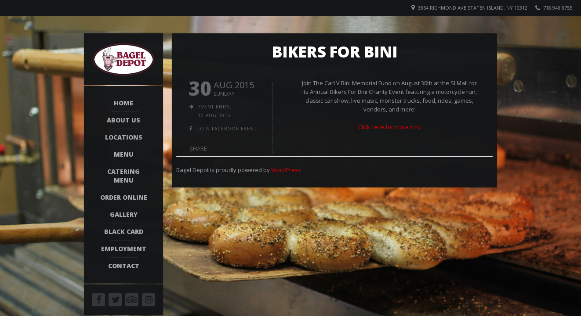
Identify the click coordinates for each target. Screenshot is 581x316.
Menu (124, 154)
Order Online (123, 197)
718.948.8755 (557, 7)
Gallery (124, 214)
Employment (123, 248)
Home (123, 103)
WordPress (286, 170)
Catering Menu (123, 175)
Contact (123, 266)
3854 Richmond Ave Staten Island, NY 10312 (472, 7)
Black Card (123, 231)
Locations (123, 137)
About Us (123, 120)
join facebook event (227, 129)
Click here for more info (389, 127)
